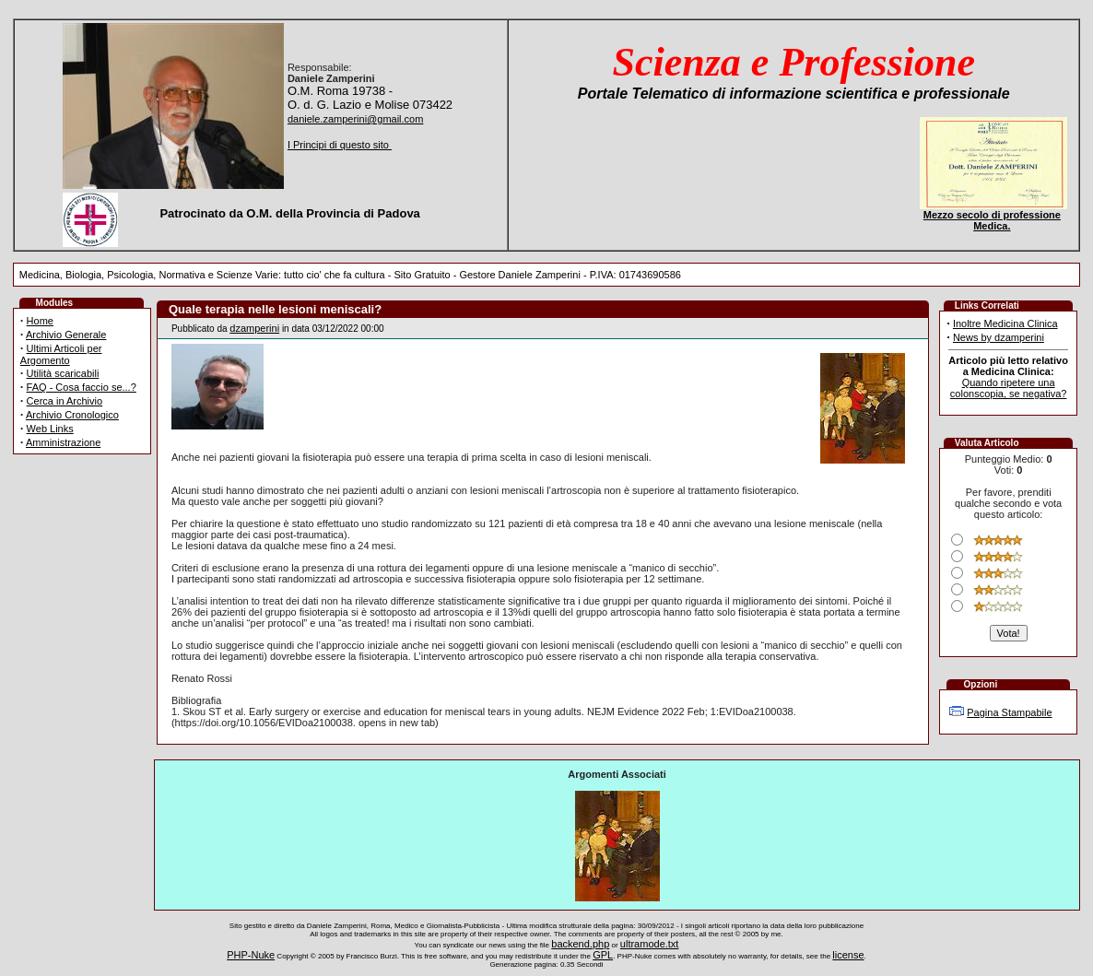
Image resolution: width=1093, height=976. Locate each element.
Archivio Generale (66, 334)
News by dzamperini (998, 337)
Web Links (50, 428)
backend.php (580, 943)
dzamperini (254, 328)
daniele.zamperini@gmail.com (356, 118)
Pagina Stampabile (1009, 712)
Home (40, 320)
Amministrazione (63, 442)
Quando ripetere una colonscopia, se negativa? (1008, 388)
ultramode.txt (649, 943)
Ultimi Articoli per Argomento (61, 354)
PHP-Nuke (251, 954)
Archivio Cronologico (72, 414)
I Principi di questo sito (340, 144)
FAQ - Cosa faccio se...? (81, 387)
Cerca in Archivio (65, 400)
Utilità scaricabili (63, 373)
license (848, 954)
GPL (603, 954)
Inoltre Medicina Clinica (1005, 323)
